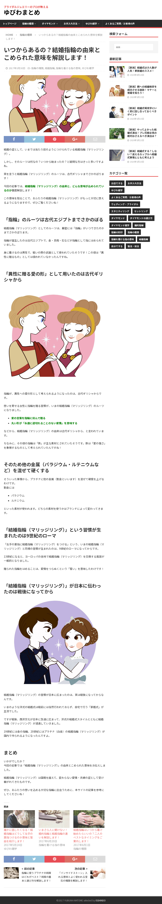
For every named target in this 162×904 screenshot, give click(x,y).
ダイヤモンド (48, 23)
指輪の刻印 (117, 232)
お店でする (117, 183)
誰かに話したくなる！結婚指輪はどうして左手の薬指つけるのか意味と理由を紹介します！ (18, 835)
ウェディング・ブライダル (124, 204)
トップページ (9, 23)
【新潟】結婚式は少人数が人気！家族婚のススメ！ (142, 69)
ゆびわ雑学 (91, 23)
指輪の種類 (28, 23)
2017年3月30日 (17, 68)
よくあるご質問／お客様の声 (120, 23)
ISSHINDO (101, 900)
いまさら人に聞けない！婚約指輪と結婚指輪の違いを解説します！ (53, 833)
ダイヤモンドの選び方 (141, 218)
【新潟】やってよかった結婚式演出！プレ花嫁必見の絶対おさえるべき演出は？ (142, 133)
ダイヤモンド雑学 (120, 225)
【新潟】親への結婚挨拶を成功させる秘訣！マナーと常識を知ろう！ (142, 90)
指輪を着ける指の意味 (68, 68)
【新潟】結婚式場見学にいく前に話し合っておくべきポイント (142, 111)
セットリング (141, 211)
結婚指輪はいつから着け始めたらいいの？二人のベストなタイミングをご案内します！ (87, 835)
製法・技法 (133, 246)
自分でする (117, 246)
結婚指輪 (50, 68)
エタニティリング (120, 211)
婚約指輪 (139, 225)
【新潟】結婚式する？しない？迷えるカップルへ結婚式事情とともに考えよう (142, 154)
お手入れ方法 (70, 23)
